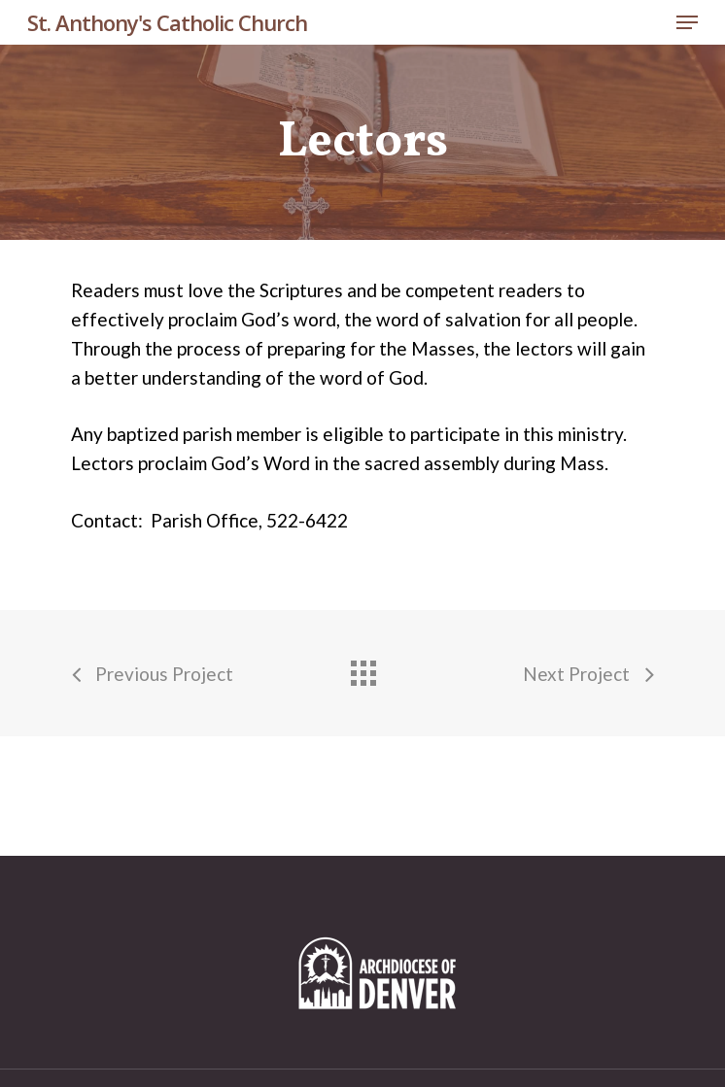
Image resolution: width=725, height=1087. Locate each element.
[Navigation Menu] (687, 22)
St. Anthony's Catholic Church (167, 22)
